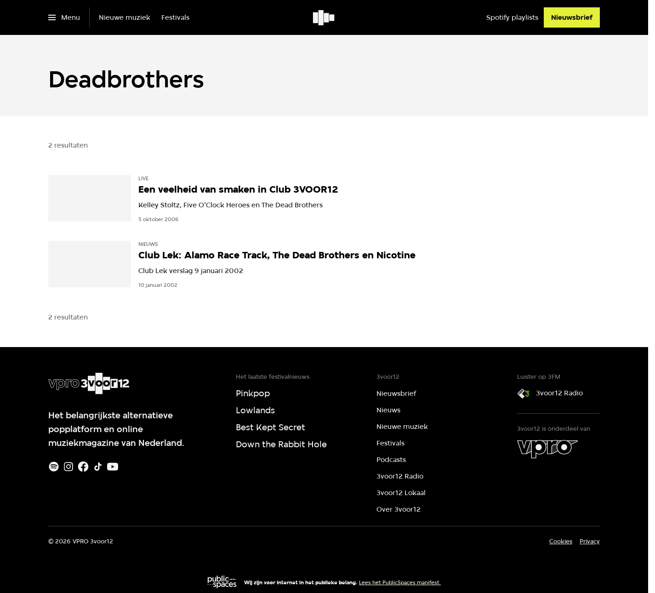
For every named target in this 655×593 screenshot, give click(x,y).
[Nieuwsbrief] (572, 17)
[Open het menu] (64, 17)
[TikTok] (97, 466)
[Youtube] (112, 466)
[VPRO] (547, 449)
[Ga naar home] (324, 17)
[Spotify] (53, 466)
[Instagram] (68, 466)
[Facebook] (83, 466)
